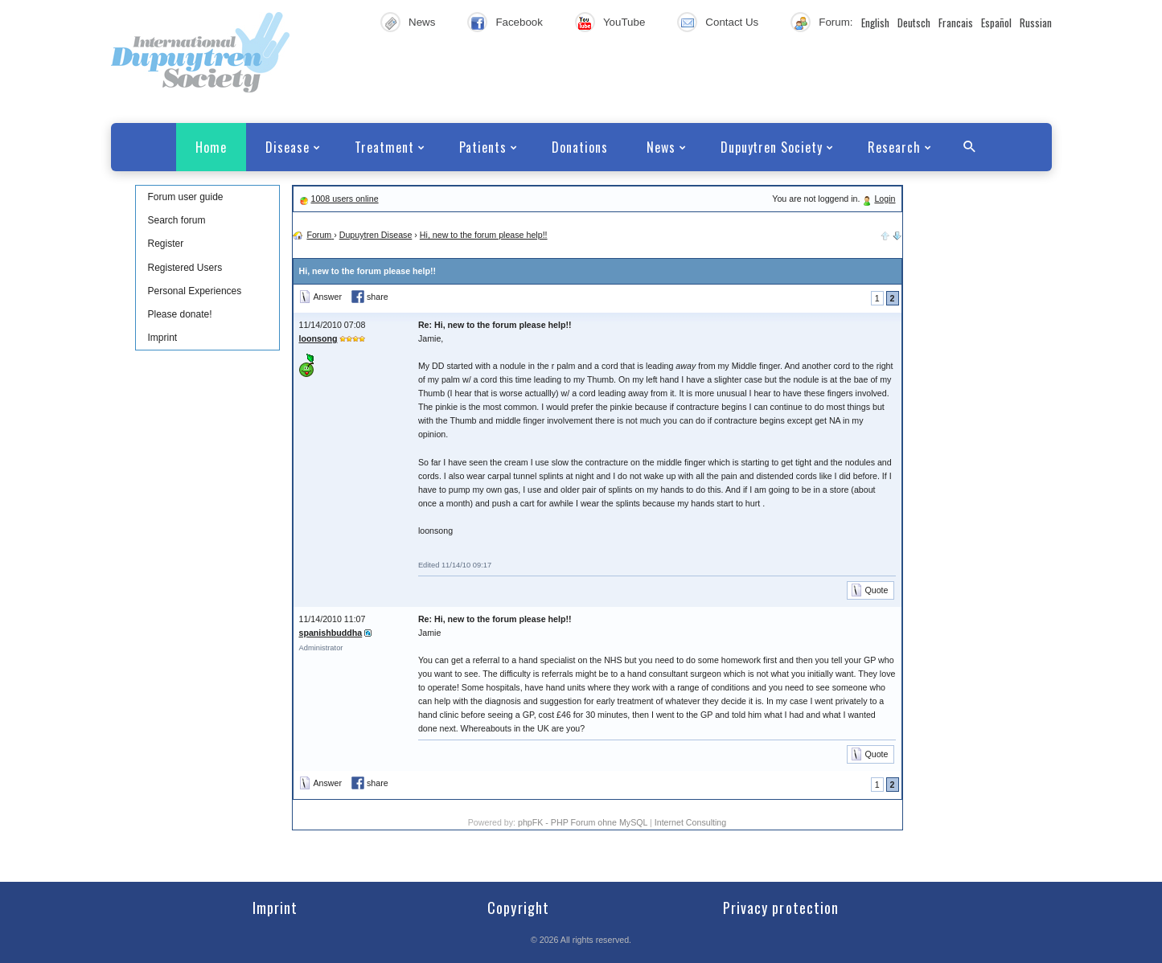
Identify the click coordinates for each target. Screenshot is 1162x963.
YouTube (624, 22)
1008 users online (344, 198)
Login (884, 198)
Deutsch (913, 22)
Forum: (835, 22)
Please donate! (180, 314)
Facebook (519, 22)
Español (996, 22)
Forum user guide (186, 197)
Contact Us (731, 22)
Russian (1036, 22)
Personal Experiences (195, 291)
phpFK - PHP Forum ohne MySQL (584, 822)
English (875, 22)
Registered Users (185, 267)
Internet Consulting (690, 822)
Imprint (163, 337)
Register (166, 243)
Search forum (177, 220)
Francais (955, 22)
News (422, 22)
